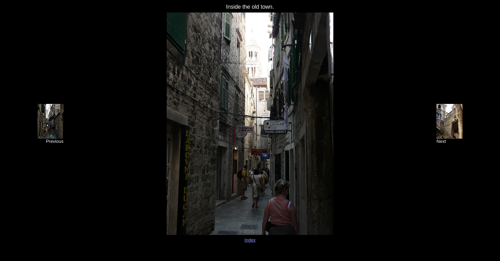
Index (250, 240)
